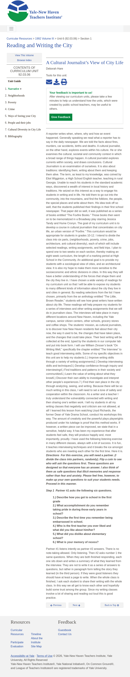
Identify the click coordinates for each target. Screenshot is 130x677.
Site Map (36, 646)
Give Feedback (60, 117)
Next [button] (76, 605)
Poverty (12, 102)
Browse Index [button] (24, 60)
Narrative (13, 88)
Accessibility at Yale (22, 655)
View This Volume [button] (24, 55)
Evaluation (17, 646)
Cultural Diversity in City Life (24, 129)
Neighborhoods (16, 95)
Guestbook (64, 630)
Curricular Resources (19, 38)
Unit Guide (14, 81)
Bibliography (15, 136)
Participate (17, 642)
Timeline (36, 634)
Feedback (67, 622)
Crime (11, 109)
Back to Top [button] (112, 605)
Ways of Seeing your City (22, 115)
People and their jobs (19, 122)
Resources (20, 622)
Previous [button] (56, 605)
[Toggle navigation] (11, 28)
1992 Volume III (44, 38)
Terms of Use (44, 655)
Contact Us (64, 634)
